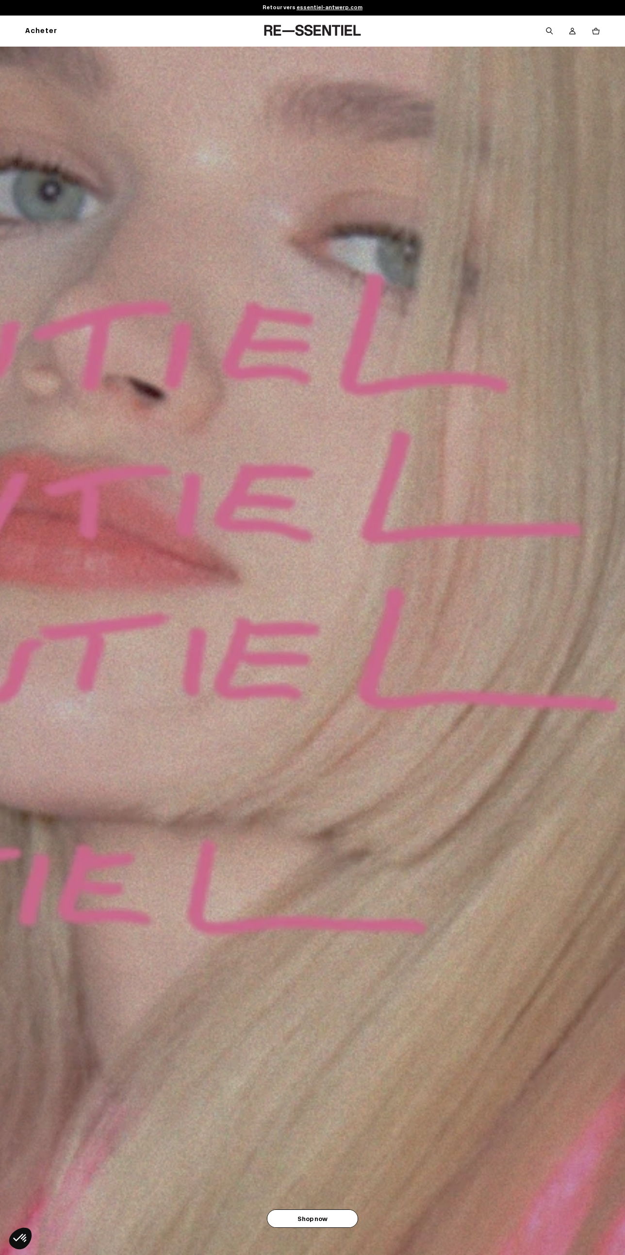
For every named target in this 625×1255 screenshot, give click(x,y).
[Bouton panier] (596, 31)
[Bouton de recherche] (549, 31)
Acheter (41, 31)
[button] (20, 1238)
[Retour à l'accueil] (312, 31)
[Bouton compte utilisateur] (572, 31)
